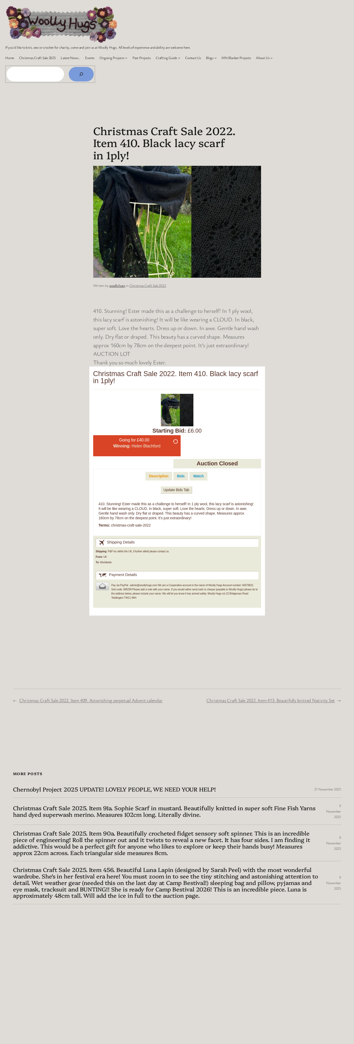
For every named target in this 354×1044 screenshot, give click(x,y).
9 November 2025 (333, 811)
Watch (198, 476)
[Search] (81, 74)
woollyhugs (117, 285)
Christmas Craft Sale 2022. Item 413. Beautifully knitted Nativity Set (270, 700)
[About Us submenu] (271, 58)
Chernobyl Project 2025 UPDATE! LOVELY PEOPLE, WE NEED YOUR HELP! (114, 789)
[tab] (159, 476)
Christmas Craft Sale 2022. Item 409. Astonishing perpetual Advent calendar (91, 700)
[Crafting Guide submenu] (179, 58)
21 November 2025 (327, 789)
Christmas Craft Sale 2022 (147, 285)
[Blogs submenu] (215, 58)
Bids (181, 476)
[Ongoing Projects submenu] (126, 58)
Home (9, 57)
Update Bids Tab (176, 490)
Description (159, 476)
